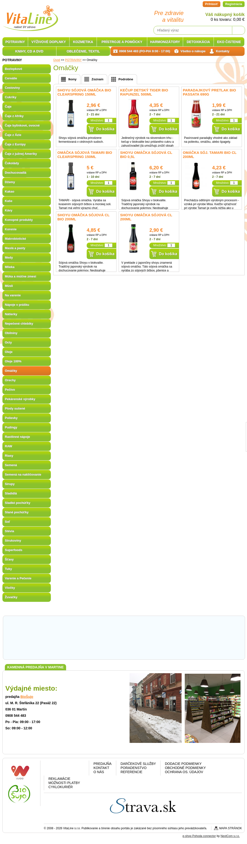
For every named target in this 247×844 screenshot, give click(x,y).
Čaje (8, 106)
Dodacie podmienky (183, 764)
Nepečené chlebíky (19, 323)
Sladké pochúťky (17, 503)
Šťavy (9, 559)
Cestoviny (12, 88)
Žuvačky (11, 597)
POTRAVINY (15, 42)
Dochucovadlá (15, 172)
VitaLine (30, 15)
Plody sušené (15, 408)
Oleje (9, 352)
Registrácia (233, 4)
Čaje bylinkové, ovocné (22, 125)
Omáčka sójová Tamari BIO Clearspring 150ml (84, 154)
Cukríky (10, 97)
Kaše (8, 201)
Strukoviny (13, 540)
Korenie (10, 229)
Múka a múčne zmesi (20, 276)
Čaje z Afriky (14, 116)
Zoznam (97, 79)
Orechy (10, 380)
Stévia (9, 531)
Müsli (9, 286)
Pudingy (11, 427)
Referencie (131, 772)
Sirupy (10, 484)
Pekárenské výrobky (20, 399)
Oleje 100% (13, 361)
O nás (98, 772)
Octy (8, 342)
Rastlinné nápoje (17, 437)
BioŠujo (26, 697)
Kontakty (223, 51)
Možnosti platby (64, 783)
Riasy (9, 455)
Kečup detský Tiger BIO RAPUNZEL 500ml (144, 92)
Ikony (72, 79)
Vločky (10, 588)
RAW (8, 446)
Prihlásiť (211, 4)
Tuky (8, 569)
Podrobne (125, 79)
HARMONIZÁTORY (165, 42)
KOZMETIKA (83, 42)
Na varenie (13, 295)
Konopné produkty (19, 220)
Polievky (11, 418)
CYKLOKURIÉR (60, 787)
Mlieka (10, 267)
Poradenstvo (134, 768)
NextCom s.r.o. (230, 836)
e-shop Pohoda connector (199, 836)
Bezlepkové (13, 69)
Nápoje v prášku (17, 304)
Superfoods (13, 550)
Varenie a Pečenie (18, 578)
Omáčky (11, 371)
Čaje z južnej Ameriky (21, 154)
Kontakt (101, 768)
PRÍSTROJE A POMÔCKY (121, 42)
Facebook (53, 769)
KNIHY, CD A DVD (29, 51)
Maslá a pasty (15, 248)
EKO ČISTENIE (229, 42)
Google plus (65, 769)
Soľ (7, 521)
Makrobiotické (15, 238)
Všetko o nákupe (193, 51)
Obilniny (11, 333)
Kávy (8, 210)
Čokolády (12, 163)
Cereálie (11, 78)
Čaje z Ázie (13, 135)
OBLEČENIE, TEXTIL (83, 51)
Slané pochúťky (17, 512)
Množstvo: (97, 120)
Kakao (9, 191)
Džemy (10, 182)
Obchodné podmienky (185, 768)
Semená (11, 465)
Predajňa (102, 764)
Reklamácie (59, 779)
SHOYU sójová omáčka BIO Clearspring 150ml (84, 92)
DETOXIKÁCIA (198, 42)
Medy (9, 257)
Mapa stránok (230, 828)
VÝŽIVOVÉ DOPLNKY (48, 42)
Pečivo (10, 389)
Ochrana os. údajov (184, 772)
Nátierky (11, 314)
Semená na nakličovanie (23, 474)
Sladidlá (11, 493)
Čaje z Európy (15, 144)
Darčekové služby (138, 764)
